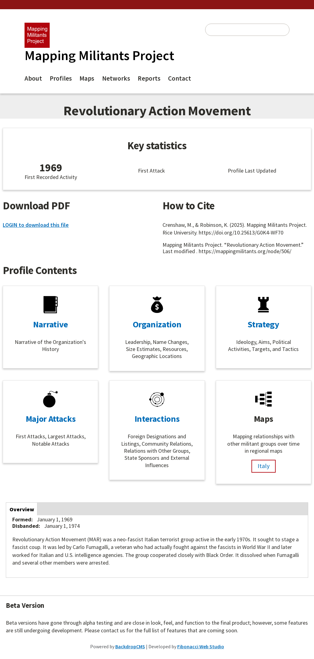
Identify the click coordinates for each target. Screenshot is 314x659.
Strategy (263, 324)
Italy (264, 466)
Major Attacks (51, 418)
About (33, 78)
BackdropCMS (130, 646)
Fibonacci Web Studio (200, 646)
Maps (86, 78)
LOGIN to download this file (36, 224)
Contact (179, 78)
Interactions (157, 418)
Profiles (61, 78)
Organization (157, 324)
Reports (149, 78)
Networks (116, 78)
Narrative (50, 324)
